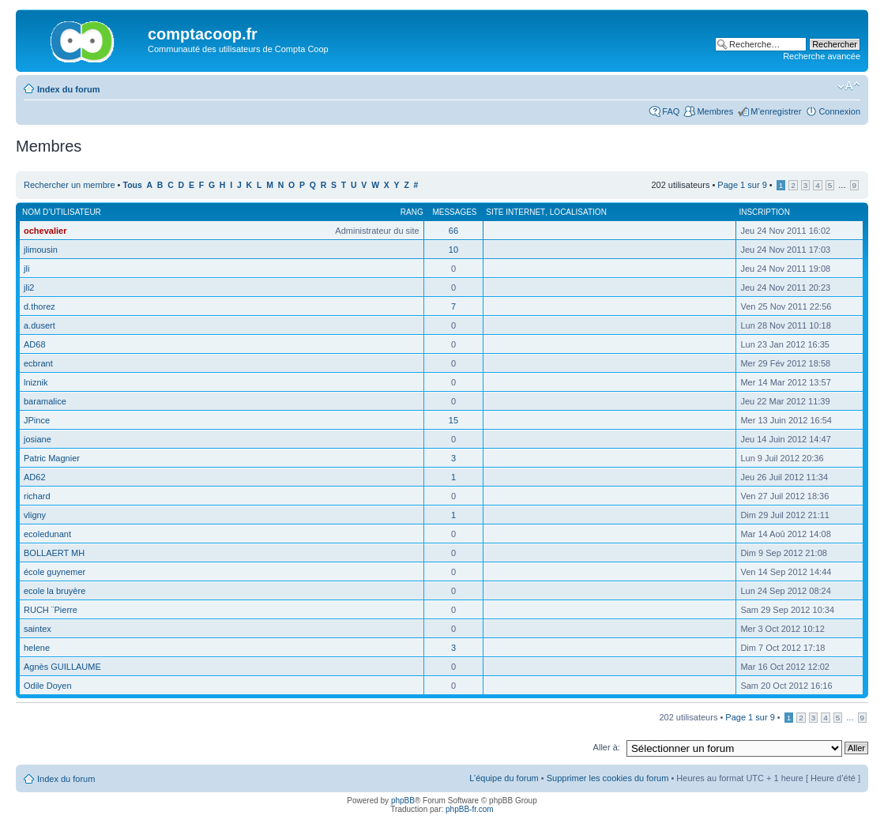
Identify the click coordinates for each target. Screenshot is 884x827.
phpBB (403, 800)
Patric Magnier (52, 458)
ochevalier (45, 230)
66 (453, 230)
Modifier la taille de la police (848, 86)
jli (26, 268)
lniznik (36, 382)
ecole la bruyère (54, 591)
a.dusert (39, 325)
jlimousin (41, 249)
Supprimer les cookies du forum (608, 778)
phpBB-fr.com (470, 809)
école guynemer (54, 572)
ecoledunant (47, 534)
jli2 (29, 287)
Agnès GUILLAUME (62, 666)
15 (453, 420)
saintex (37, 628)
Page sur (741, 185)
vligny (35, 515)
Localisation (578, 212)
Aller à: (606, 747)
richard (37, 496)
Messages (454, 212)
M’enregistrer (775, 111)
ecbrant (38, 363)
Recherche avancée (821, 56)
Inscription (764, 212)
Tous (132, 185)
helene (37, 647)
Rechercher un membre (69, 185)
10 (453, 249)
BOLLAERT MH (54, 553)
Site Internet (515, 212)
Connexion (839, 111)
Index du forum (68, 89)
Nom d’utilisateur (61, 212)
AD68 (35, 344)
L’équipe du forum (503, 778)
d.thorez (39, 306)
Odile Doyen (48, 685)
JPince (37, 420)
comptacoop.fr (203, 34)
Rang (412, 212)
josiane (37, 439)
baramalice (45, 401)
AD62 (35, 477)
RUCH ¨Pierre (50, 610)
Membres (715, 111)
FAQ (670, 111)
